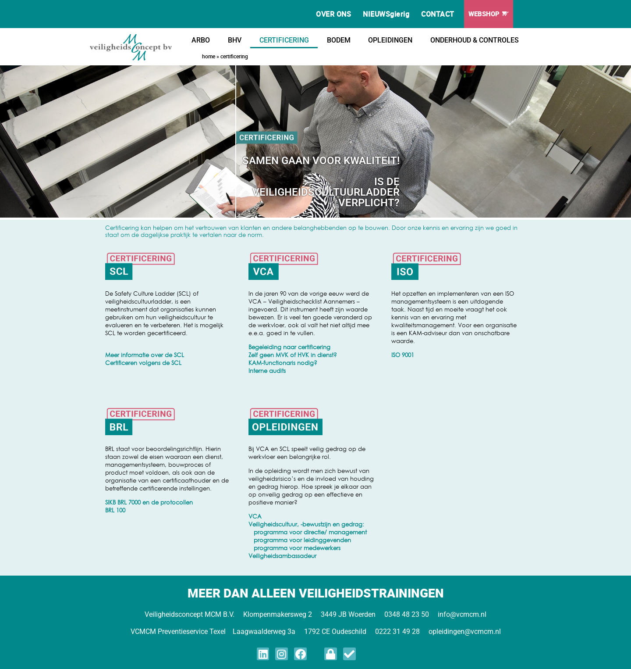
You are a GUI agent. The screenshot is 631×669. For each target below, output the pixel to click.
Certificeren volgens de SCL (143, 363)
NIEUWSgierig (386, 14)
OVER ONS (333, 14)
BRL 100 (115, 510)
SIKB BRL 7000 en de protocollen (149, 502)
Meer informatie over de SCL (144, 355)
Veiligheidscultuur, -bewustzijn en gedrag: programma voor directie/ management (307, 528)
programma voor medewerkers (294, 548)
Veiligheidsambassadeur (282, 556)
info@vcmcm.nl (462, 614)
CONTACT (437, 14)
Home (208, 56)
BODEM (339, 40)
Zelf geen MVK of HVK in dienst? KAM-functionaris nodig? (292, 359)
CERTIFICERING (284, 40)
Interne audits (267, 371)
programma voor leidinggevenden (299, 540)
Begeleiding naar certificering (289, 347)
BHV (234, 40)
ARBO (200, 40)
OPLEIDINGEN (390, 40)
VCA (255, 516)
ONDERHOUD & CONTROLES (474, 40)
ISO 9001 (402, 355)
